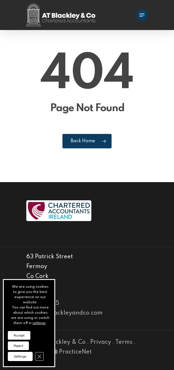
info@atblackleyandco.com (64, 313)
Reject (18, 345)
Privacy (100, 342)
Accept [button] (19, 335)
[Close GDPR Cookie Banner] (39, 356)
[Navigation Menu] (142, 15)
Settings (20, 356)
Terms (123, 342)
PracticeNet (72, 352)
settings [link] (39, 323)
